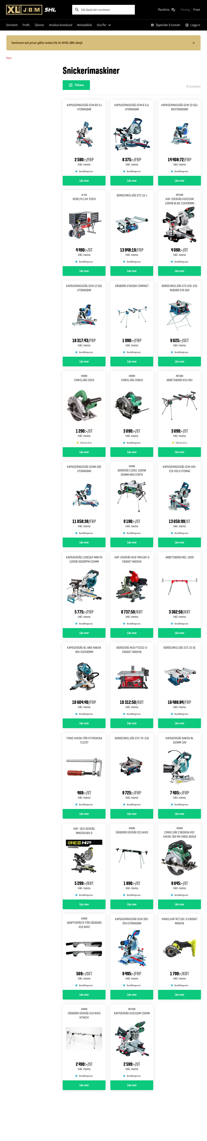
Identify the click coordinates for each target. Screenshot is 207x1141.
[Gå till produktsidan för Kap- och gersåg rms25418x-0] (84, 862)
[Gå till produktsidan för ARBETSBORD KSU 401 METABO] (179, 409)
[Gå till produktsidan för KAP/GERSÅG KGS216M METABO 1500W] (131, 1042)
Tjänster (39, 25)
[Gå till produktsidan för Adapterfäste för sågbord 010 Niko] (84, 952)
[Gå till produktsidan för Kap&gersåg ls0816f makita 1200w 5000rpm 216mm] (84, 590)
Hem (9, 58)
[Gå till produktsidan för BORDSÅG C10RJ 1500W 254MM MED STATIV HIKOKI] (131, 500)
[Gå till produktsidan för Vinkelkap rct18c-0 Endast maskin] (179, 952)
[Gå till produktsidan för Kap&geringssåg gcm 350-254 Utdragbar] (131, 952)
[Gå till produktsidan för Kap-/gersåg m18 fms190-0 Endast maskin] (131, 590)
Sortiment (12, 25)
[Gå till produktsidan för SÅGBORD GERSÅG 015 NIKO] (131, 862)
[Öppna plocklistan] (166, 9)
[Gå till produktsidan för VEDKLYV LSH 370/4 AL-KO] (84, 228)
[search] (103, 10)
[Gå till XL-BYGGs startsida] (37, 10)
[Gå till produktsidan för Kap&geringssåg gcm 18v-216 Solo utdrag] (179, 500)
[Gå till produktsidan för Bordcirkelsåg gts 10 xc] (179, 680)
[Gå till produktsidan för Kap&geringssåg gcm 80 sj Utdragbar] (84, 138)
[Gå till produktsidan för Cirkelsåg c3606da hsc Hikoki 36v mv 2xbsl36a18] (179, 862)
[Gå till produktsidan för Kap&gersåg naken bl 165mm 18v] (179, 771)
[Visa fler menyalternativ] (104, 25)
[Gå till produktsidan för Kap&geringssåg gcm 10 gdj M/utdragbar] (179, 138)
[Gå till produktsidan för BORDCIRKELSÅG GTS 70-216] (131, 771)
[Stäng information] (193, 42)
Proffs (26, 25)
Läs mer (84, 180)
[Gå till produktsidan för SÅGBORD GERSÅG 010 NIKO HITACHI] (84, 1042)
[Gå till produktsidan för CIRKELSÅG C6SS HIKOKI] (84, 409)
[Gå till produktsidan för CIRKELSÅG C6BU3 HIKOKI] (131, 409)
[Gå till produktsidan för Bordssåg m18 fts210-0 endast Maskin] (131, 680)
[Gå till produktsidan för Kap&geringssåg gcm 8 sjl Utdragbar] (131, 138)
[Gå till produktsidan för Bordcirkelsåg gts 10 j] (131, 228)
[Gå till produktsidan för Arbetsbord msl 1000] (179, 590)
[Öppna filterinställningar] (76, 85)
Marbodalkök (84, 25)
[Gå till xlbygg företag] (185, 9)
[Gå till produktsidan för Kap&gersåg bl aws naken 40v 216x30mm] (84, 680)
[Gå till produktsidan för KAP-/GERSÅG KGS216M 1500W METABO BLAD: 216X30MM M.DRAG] (179, 228)
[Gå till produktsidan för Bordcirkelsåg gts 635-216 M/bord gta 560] (179, 319)
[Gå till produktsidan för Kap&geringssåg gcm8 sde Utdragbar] (84, 500)
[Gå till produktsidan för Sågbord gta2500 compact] (131, 319)
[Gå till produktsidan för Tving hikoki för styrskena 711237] (84, 771)
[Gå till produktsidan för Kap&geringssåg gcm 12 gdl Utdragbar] (84, 319)
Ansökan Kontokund (60, 25)
